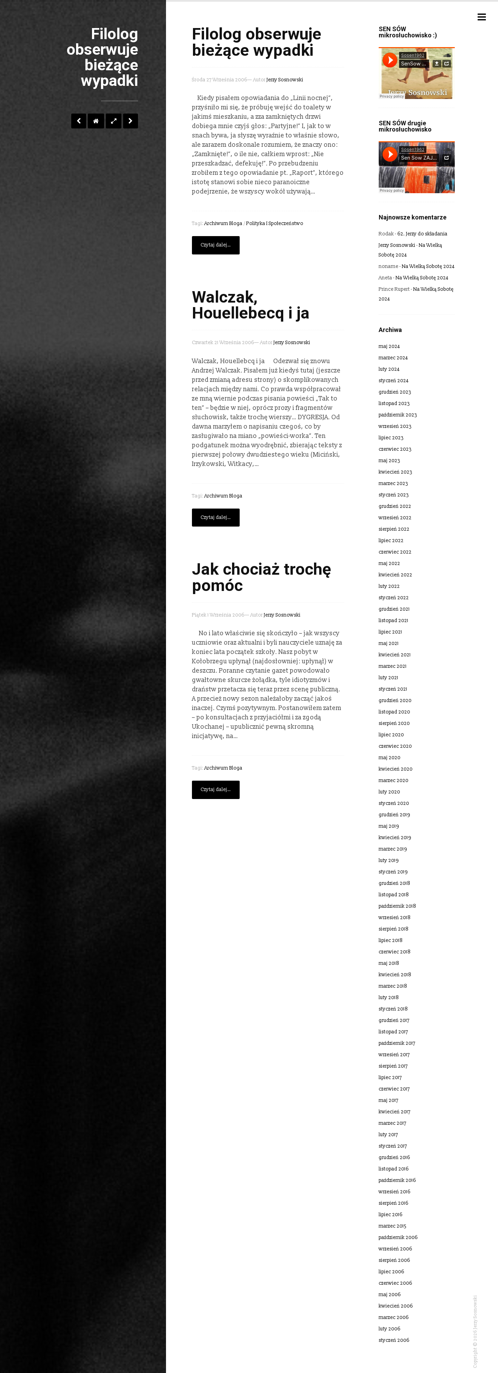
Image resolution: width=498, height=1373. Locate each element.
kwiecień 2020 (396, 769)
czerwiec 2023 (395, 449)
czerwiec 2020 (395, 746)
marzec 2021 (393, 666)
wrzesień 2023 (395, 426)
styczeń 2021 (393, 689)
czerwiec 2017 (394, 1089)
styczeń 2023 (394, 495)
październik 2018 (397, 906)
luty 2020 (389, 792)
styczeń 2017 (393, 1146)
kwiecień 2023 (395, 472)
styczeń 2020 (394, 803)
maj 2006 (390, 1295)
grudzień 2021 (394, 609)
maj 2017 (388, 1100)
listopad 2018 (394, 895)
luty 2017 (388, 1135)
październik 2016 (397, 1180)
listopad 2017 (393, 1032)
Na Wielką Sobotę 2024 (428, 266)
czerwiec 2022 (395, 552)
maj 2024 (389, 346)
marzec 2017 (392, 1123)
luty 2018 (389, 997)
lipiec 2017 (390, 1077)
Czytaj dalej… (216, 245)
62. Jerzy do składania (422, 234)
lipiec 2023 (391, 438)
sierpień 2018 (393, 929)
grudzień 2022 (395, 506)
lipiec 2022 (391, 541)
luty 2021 (388, 678)
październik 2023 (398, 415)
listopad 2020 (394, 712)
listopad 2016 (394, 1169)
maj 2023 (389, 461)
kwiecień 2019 (395, 838)
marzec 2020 (393, 780)
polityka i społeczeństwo (274, 223)
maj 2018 (389, 963)
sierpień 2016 (393, 1203)
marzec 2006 (394, 1317)
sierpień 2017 (393, 1066)
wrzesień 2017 (394, 1055)
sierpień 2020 (394, 723)
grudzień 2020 (395, 700)
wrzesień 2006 (395, 1249)
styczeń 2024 (394, 381)
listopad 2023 (394, 403)
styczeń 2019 (393, 872)
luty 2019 (389, 860)
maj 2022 (389, 563)
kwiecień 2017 (395, 1112)
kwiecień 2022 (395, 575)
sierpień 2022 (394, 529)
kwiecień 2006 (396, 1306)
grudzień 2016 (394, 1157)
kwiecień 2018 (395, 975)
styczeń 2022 (394, 598)
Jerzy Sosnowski (285, 80)
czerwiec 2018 (395, 952)
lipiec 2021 (390, 632)
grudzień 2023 (395, 392)
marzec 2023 (393, 483)
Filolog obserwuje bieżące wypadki (256, 42)
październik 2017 (397, 1043)
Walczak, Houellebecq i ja (251, 305)
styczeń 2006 (394, 1340)
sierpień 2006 (394, 1260)
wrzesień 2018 (395, 918)
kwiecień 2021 (395, 655)
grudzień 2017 (394, 1020)
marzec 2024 (393, 358)
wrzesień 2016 (395, 1192)
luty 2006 (389, 1329)
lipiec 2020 (391, 735)
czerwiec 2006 (395, 1283)
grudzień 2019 (394, 815)
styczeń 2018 (393, 1009)
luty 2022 (389, 586)
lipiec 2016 (391, 1215)
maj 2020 (389, 758)
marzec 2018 (393, 986)
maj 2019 (389, 826)
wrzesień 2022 (395, 518)
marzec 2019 (393, 849)
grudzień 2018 (394, 883)
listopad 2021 (393, 620)
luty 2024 (389, 369)
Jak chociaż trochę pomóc (261, 577)
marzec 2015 (392, 1226)
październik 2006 (398, 1237)
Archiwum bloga (223, 223)
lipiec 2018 (391, 940)
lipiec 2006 (391, 1272)
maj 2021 (389, 643)
